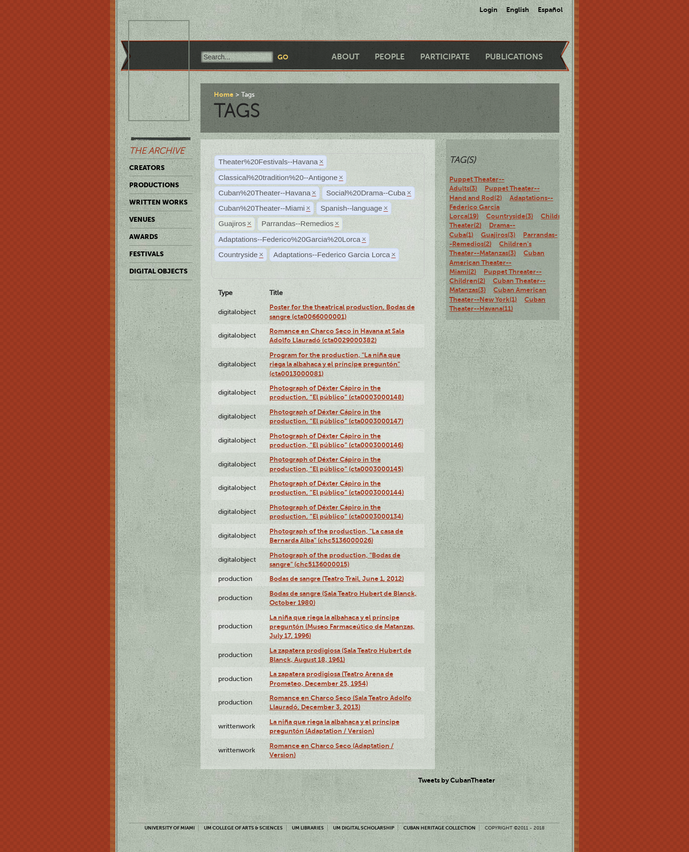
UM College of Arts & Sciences (243, 827)
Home (223, 94)
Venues (142, 219)
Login (488, 9)
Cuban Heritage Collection (439, 827)
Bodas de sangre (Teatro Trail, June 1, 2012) (336, 578)
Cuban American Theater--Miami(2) (497, 262)
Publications (514, 56)
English (517, 9)
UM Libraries (308, 827)
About (345, 56)
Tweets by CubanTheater (456, 780)
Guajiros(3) (498, 235)
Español (550, 9)
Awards (143, 236)
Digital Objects (158, 271)
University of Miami (169, 827)
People (390, 56)
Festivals (146, 254)
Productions (154, 185)
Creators (147, 167)
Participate (445, 56)
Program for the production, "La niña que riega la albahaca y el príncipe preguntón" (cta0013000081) (334, 364)
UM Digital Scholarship (363, 827)
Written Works (158, 202)
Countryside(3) (509, 216)
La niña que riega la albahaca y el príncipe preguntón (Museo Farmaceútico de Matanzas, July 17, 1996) (342, 626)
